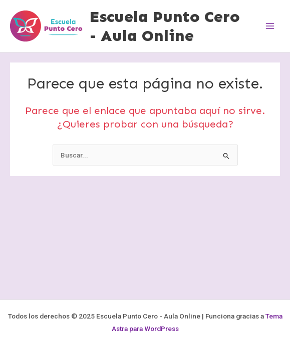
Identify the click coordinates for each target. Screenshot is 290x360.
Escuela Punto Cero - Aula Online (165, 26)
